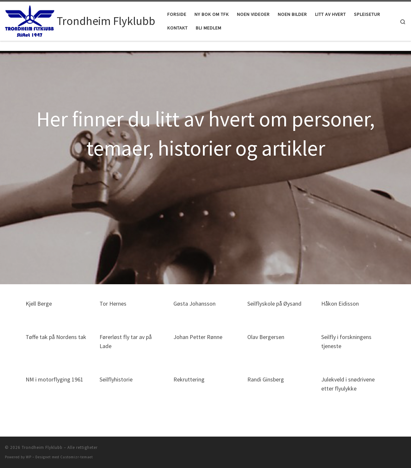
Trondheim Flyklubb (42, 447)
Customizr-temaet (76, 457)
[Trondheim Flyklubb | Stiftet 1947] (29, 20)
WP (28, 457)
